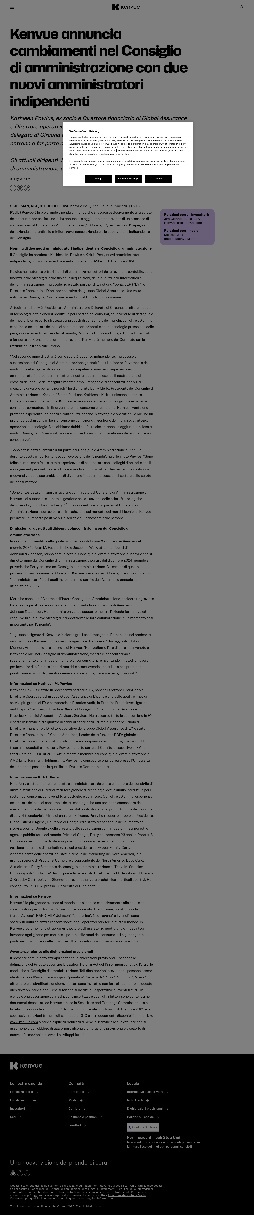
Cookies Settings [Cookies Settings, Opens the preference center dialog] (128, 178)
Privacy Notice (124, 150)
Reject (158, 178)
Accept (98, 178)
